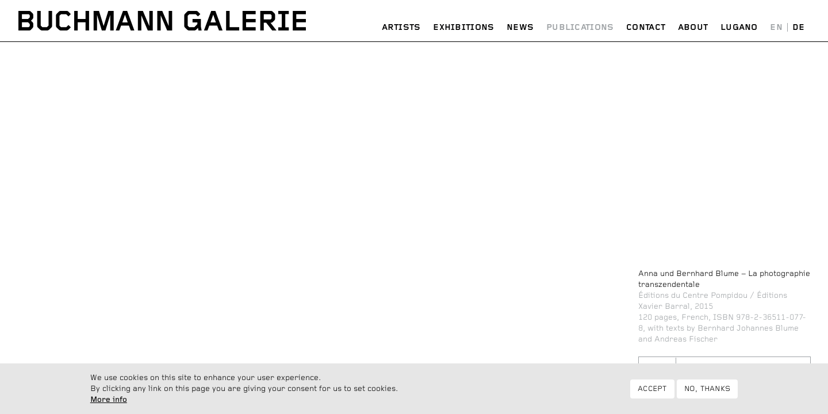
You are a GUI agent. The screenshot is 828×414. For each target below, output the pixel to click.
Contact (645, 27)
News (520, 27)
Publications (580, 27)
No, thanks (707, 390)
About (693, 27)
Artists (401, 27)
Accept (652, 390)
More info (108, 402)
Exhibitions (463, 27)
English (776, 28)
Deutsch (798, 28)
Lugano (739, 27)
